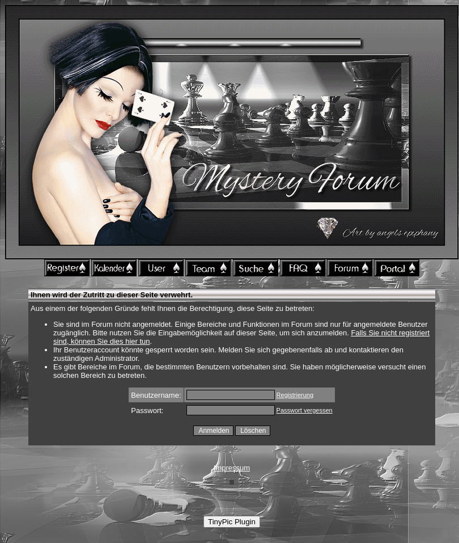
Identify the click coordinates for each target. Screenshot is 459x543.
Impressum (232, 468)
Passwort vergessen (305, 410)
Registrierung (295, 395)
